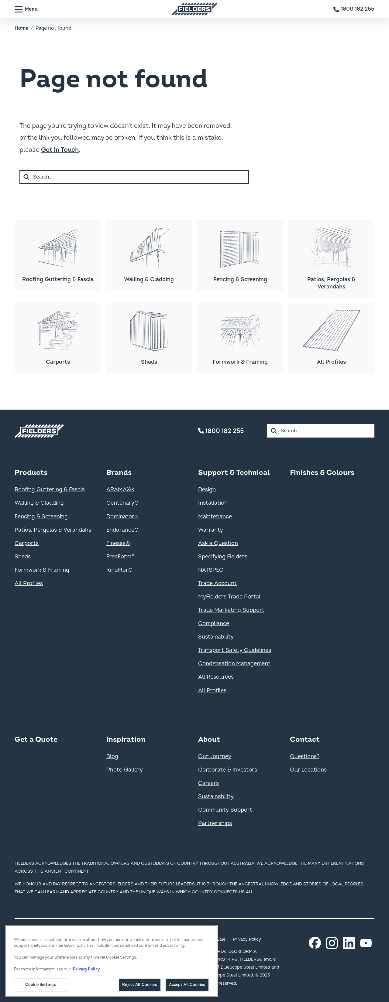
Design (207, 489)
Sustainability (216, 636)
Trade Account (217, 583)
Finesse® (118, 543)
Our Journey (214, 756)
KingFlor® (119, 570)
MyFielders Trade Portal (229, 596)
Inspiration (126, 739)
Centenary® (122, 502)
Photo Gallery (124, 769)
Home (21, 28)
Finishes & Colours (322, 472)
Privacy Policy (247, 939)
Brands (119, 472)
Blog (112, 756)
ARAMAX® (120, 489)
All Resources (216, 676)
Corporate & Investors (227, 769)
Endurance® (122, 530)
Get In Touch (60, 150)
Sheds (23, 556)
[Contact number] (353, 9)
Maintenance (215, 516)
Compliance (213, 623)
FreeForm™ (121, 556)
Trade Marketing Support (231, 610)
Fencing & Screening (41, 516)
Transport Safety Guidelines (234, 650)
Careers (208, 783)
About (209, 739)
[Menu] (26, 9)
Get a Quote (36, 739)
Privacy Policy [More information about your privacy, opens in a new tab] (86, 981)
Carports (27, 543)
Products (31, 472)
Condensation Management (234, 663)
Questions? (304, 756)
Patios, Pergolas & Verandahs (53, 530)
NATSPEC (210, 570)
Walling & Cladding (39, 502)
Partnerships (215, 823)
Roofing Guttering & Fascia (50, 489)
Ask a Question (218, 543)
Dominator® (122, 516)
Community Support (225, 809)
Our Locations (308, 769)
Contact (305, 739)
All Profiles (29, 583)
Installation (213, 502)
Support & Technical (234, 472)
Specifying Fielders (222, 556)
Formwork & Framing (42, 570)
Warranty (210, 530)
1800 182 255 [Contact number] (221, 431)
